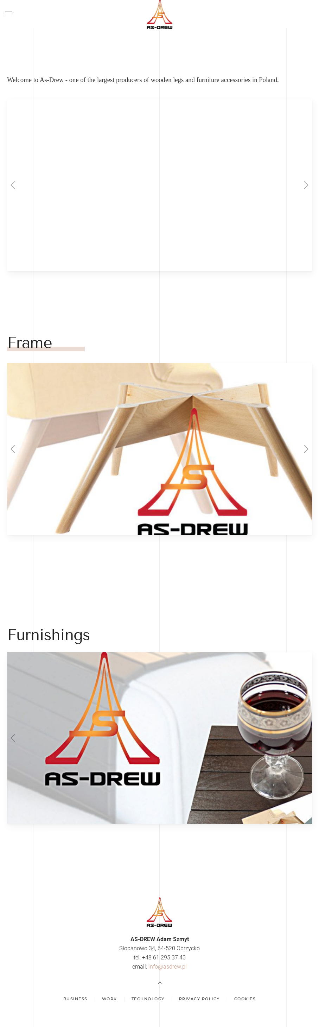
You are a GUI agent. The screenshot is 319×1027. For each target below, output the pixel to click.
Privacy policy (199, 998)
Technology (148, 998)
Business (75, 998)
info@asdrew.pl (167, 966)
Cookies (245, 998)
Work (109, 998)
